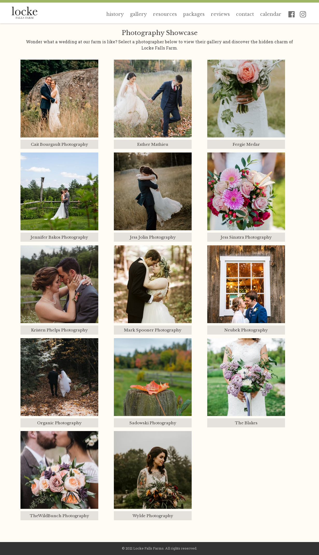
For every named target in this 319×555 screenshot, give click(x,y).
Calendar (270, 14)
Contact (245, 14)
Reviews (220, 14)
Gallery (138, 14)
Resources (165, 14)
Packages (194, 14)
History (115, 14)
